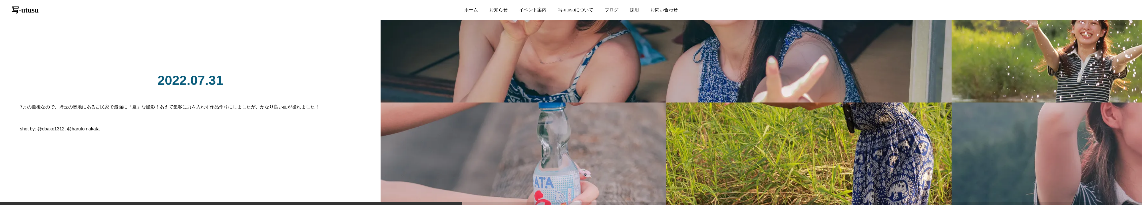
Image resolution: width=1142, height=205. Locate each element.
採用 (634, 9)
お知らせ (498, 9)
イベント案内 (532, 9)
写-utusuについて (575, 9)
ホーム (471, 9)
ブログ (611, 9)
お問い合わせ (664, 9)
